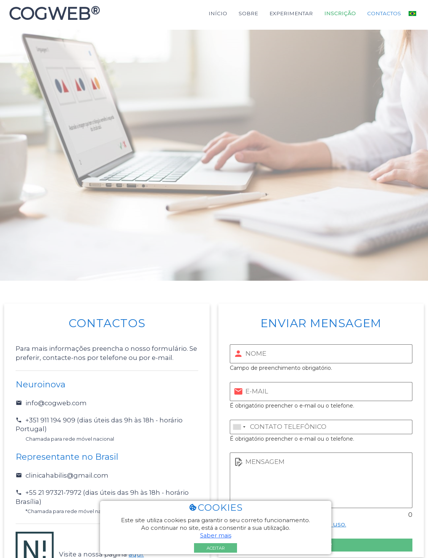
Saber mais (215, 535)
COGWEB (52, 13)
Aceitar (216, 548)
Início (217, 13)
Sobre (248, 13)
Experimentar (291, 13)
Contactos (384, 13)
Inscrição (340, 13)
